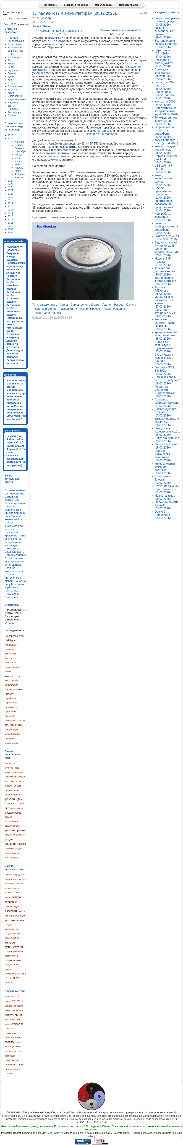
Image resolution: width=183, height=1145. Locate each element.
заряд (64, 304)
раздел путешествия (15, 835)
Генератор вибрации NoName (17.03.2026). (167, 402)
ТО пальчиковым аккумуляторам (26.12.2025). (74, 13)
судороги (9, 1069)
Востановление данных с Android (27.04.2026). (166, 44)
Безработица (13, 542)
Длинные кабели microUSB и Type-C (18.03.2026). (167, 380)
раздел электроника (47, 312)
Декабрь (46, 18)
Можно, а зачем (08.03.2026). (165, 497)
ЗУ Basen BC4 (78, 117)
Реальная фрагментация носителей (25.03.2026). (164, 324)
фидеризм (10, 738)
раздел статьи (11, 956)
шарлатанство (11, 743)
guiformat (9, 874)
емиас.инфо (11, 662)
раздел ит (10, 803)
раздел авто (11, 879)
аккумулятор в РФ (97, 156)
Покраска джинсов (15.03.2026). (167, 439)
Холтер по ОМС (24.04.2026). (165, 103)
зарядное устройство (85, 304)
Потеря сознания (15, 554)
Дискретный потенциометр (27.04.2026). (164, 63)
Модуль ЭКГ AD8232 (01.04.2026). (163, 261)
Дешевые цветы (15, 551)
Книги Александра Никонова (12, 590)
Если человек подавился (14, 529)
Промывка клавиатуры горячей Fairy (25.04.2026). (163, 74)
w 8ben (8, 1006)
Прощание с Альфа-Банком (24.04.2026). (164, 95)
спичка (20, 1064)
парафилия (10, 698)
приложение (11, 711)
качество (9, 772)
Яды (22, 493)
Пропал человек (15, 558)
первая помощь (13, 1037)
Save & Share (41, 26)
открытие (17, 1023)
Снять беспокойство (15, 537)
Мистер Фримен (14, 561)
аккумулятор (48, 304)
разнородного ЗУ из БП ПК (80, 143)
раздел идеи (13, 799)
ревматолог (10, 720)
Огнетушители (13, 564)
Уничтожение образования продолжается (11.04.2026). (164, 205)
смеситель (10, 1064)
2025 (35, 18)
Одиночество (13, 509)
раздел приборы (13, 826)
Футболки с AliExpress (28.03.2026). (163, 290)
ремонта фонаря (58, 156)
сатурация (12, 1060)
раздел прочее (15, 830)
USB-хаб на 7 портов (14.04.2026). (163, 169)
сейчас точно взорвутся (101, 133)
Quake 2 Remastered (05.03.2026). (163, 515)
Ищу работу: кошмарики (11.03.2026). (163, 217)
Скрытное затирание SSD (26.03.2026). (165, 313)
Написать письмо (128, 5)
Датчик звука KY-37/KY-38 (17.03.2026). (166, 412)
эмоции (8, 982)
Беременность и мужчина (15, 505)
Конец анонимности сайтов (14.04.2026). (163, 180)
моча (7, 680)
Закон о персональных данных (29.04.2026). (164, 32)
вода (17, 768)
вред (17, 875)
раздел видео (17, 781)
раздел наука (17, 808)
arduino (8, 763)
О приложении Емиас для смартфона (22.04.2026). (164, 132)
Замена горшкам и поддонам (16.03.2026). (167, 422)
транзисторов (63, 149)
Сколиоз (10, 490)
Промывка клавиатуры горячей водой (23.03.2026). (164, 346)
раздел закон (12, 790)
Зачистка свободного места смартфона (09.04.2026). (166, 228)
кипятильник (13, 1015)
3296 (7, 996)
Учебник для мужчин (15, 492)
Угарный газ (18, 516)
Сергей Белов (70, 1112)
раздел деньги (13, 785)
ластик (106, 304)
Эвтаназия (11, 597)
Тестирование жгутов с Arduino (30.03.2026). (165, 281)
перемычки (11, 707)
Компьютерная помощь (14, 573)
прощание (10, 716)
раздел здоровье (14, 794)
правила (10, 1042)
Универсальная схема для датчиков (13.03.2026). (165, 468)
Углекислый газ (14, 519)
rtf (18, 1001)
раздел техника (13, 960)
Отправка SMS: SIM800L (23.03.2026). (165, 370)
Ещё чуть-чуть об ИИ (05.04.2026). (166, 244)
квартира (19, 772)
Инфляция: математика (12, 547)
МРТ (20, 593)
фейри (16, 734)
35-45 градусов (103, 130)
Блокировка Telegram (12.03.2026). (163, 479)
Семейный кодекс (11, 498)
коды (23, 875)
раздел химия (12, 964)
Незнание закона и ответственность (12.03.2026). (167, 489)
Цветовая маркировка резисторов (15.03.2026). (163, 455)
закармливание (12, 667)
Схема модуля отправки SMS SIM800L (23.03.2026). (164, 359)
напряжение (11, 776)
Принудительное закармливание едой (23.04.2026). (167, 111)
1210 (21, 636)
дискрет (9, 658)
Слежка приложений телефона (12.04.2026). (163, 193)
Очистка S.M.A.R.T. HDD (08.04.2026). (167, 238)
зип (13, 1010)
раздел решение (14, 951)
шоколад (9, 1074)
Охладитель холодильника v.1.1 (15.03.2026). (167, 431)
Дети (16, 499)
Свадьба (10, 567)
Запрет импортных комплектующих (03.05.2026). (167, 21)
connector (15, 996)
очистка (9, 1028)
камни (8, 671)
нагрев (119, 304)
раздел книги (68, 308)
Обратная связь (103, 5)
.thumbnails (11, 636)
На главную (50, 5)
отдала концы (135, 108)
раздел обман (13, 812)
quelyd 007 (10, 1001)
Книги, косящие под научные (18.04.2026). (165, 149)
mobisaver (11, 644)
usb (14, 763)
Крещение (11, 535)
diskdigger (10, 640)
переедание (11, 702)
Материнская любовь (13, 579)
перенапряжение (45, 308)
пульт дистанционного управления (13, 1046)
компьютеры (12, 676)
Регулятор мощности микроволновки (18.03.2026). (165, 391)
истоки (19, 1010)
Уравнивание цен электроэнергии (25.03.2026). (166, 335)
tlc (22, 1001)
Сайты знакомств (11, 524)
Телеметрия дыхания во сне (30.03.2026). (165, 271)
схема (18, 1069)
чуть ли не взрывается (56, 41)
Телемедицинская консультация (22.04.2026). (166, 120)
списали (21, 720)
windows (9, 768)
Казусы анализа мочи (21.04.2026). (167, 141)
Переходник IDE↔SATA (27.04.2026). (163, 53)
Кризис (9, 512)
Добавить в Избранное (76, 5)
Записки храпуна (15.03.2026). (166, 446)
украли (8, 734)
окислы (131, 304)
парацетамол (11, 1033)
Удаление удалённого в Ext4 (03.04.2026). (166, 252)
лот (6, 1019)
